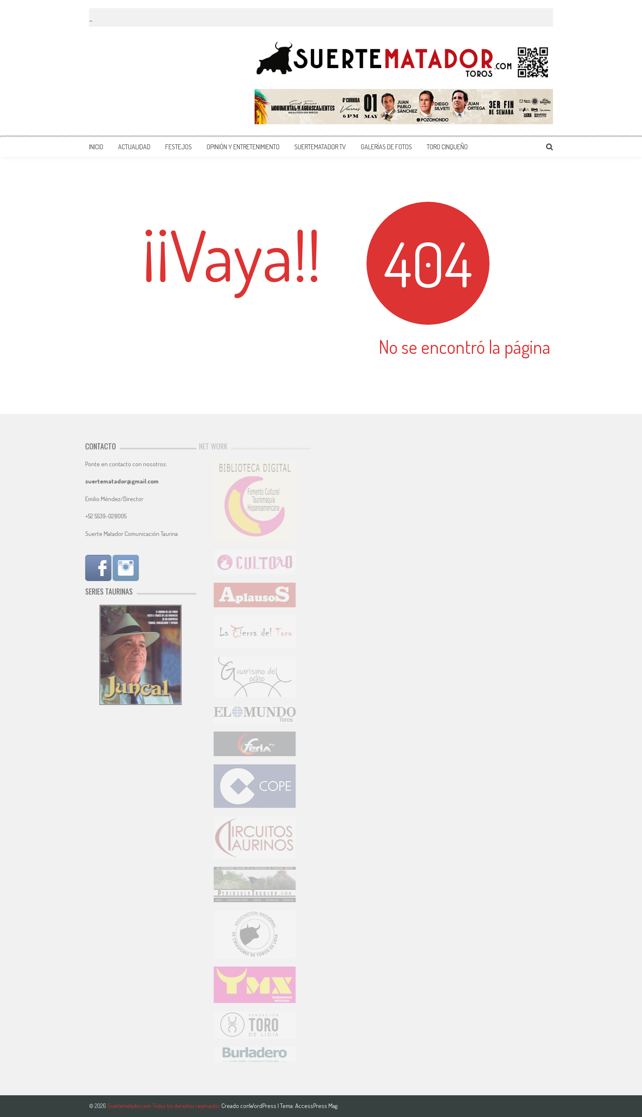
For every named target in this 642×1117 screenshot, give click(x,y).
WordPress (263, 1106)
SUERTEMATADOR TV (320, 147)
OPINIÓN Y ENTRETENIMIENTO (243, 147)
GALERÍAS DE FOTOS (386, 147)
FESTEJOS (178, 147)
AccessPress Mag (316, 1106)
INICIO (96, 147)
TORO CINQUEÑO (447, 147)
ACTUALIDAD (134, 147)
